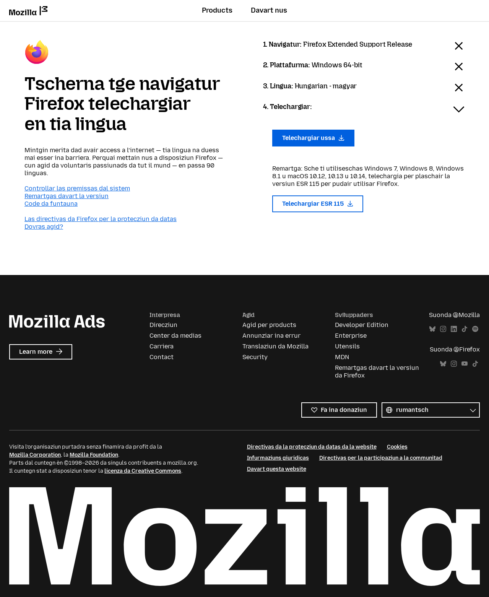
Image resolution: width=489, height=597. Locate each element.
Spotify (475, 329)
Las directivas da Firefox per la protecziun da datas (100, 219)
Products (217, 10)
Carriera (161, 346)
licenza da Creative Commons (142, 471)
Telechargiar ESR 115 (318, 203)
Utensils (347, 346)
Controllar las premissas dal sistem (77, 188)
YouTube (464, 364)
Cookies (397, 447)
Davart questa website (276, 469)
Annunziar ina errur (271, 335)
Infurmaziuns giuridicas (278, 458)
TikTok (464, 329)
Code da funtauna (51, 203)
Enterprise (351, 335)
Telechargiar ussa (313, 138)
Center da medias (175, 335)
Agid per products (269, 325)
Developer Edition (361, 325)
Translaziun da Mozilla (275, 346)
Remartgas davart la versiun (66, 196)
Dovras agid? (43, 226)
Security (255, 357)
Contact (161, 357)
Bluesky (432, 329)
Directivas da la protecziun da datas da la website (312, 447)
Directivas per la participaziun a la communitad (380, 458)
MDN (342, 357)
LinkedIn (453, 329)
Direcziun (163, 325)
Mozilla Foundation (94, 455)
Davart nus (269, 10)
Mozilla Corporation (35, 455)
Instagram (443, 329)
